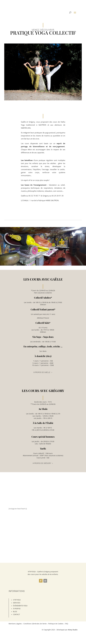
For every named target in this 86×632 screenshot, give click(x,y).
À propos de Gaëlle (41, 372)
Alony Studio (72, 630)
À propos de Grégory (42, 463)
